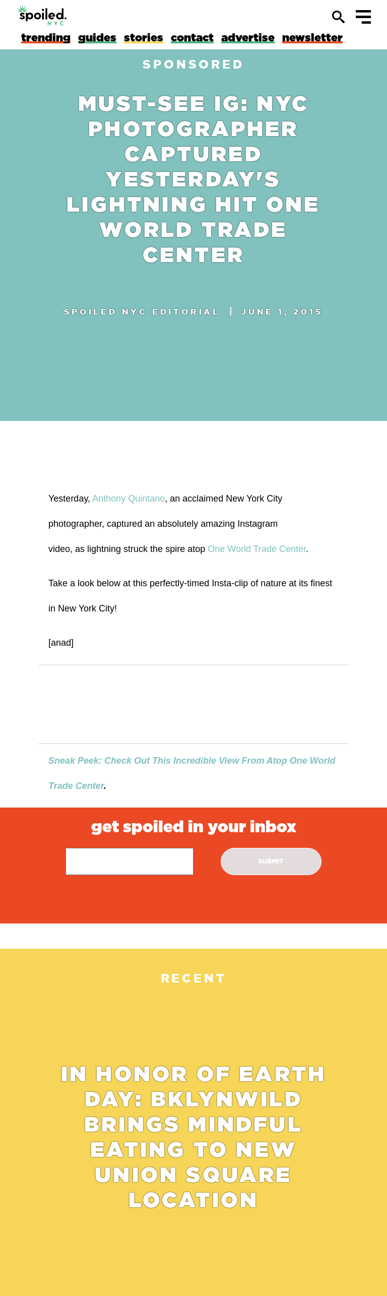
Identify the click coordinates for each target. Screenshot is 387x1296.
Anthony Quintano (128, 498)
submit (271, 861)
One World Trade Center (257, 549)
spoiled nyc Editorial (142, 311)
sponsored (193, 64)
